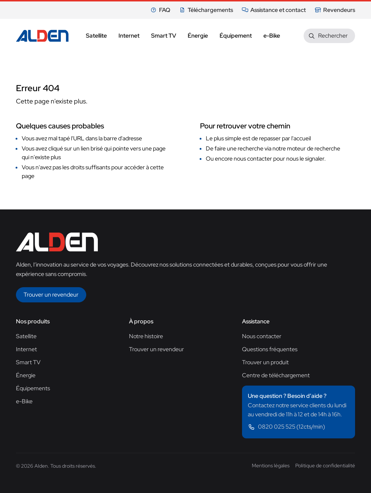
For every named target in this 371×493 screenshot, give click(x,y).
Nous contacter (262, 336)
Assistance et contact (274, 10)
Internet (26, 349)
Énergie (26, 375)
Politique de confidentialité (325, 465)
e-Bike (24, 401)
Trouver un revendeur (156, 349)
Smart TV (28, 362)
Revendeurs (334, 10)
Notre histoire (146, 336)
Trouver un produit (265, 362)
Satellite (26, 336)
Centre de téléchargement (276, 375)
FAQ (160, 10)
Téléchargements (206, 10)
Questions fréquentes (269, 349)
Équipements (33, 388)
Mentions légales (270, 465)
